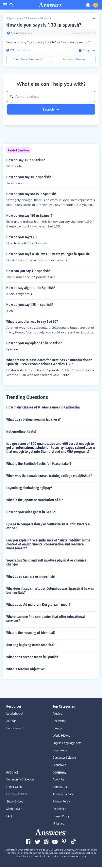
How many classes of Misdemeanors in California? (43, 407)
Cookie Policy (61, 816)
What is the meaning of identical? (31, 633)
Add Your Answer (74, 59)
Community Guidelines (20, 779)
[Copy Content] (84, 50)
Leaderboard (14, 713)
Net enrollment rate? (21, 431)
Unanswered (14, 728)
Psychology (60, 750)
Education (45, 18)
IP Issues (58, 823)
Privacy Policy (61, 801)
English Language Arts (67, 743)
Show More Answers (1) (28, 59)
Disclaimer (59, 809)
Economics (59, 765)
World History (61, 735)
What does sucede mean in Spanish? (33, 657)
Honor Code (14, 787)
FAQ (9, 816)
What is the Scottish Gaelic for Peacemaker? (38, 463)
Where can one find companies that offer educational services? (45, 619)
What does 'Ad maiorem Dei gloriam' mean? (38, 604)
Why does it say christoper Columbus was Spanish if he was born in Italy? (50, 590)
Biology (57, 728)
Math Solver (14, 809)
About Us (58, 779)
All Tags (11, 721)
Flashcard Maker (16, 794)
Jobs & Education (28, 18)
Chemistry (59, 721)
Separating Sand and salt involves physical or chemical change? (46, 562)
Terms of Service (63, 794)
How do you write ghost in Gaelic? (31, 512)
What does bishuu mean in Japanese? (33, 419)
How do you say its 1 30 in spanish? (43, 25)
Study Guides (14, 801)
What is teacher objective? (25, 669)
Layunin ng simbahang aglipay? (29, 488)
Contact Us (60, 787)
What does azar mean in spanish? (30, 576)
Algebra (57, 713)
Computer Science (64, 757)
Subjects (11, 18)
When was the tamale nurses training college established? (49, 476)
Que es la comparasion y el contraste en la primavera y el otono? (48, 526)
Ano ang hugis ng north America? (30, 645)
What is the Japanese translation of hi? (34, 500)
